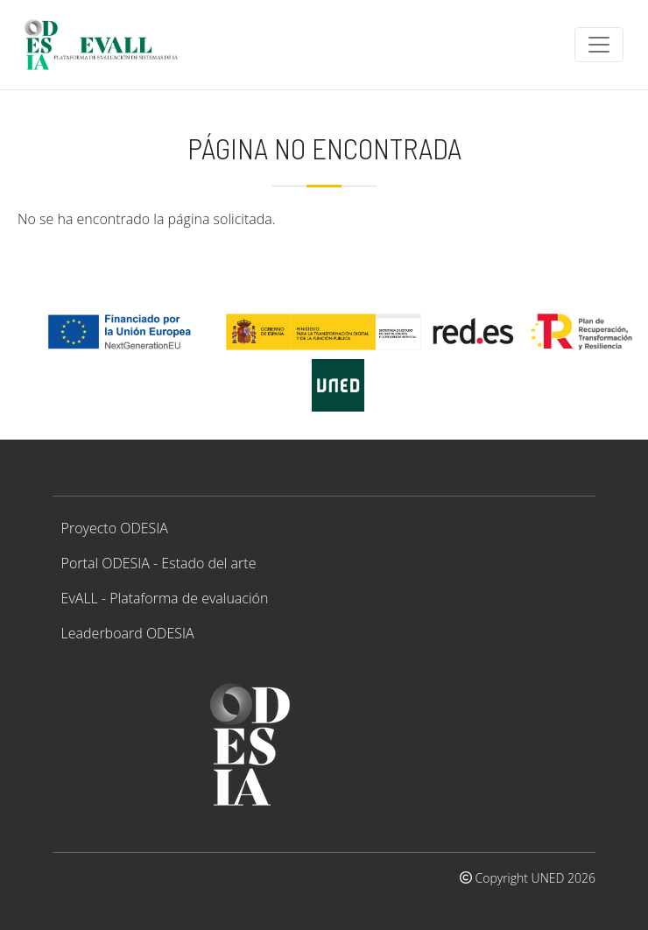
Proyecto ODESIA (114, 528)
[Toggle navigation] (598, 44)
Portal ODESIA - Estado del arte (159, 563)
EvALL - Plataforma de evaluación (165, 598)
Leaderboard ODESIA (127, 633)
